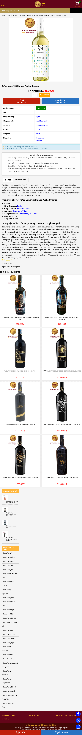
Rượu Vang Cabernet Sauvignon (10, 665)
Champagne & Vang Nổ (9, 624)
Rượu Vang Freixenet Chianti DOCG (11, 539)
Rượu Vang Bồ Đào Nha (9, 604)
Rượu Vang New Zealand (8, 584)
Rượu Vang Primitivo (6, 673)
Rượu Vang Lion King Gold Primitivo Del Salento (20, 478)
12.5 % (38, 129)
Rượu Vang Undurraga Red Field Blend (11, 514)
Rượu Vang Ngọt (9, 643)
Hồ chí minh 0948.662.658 (60, 101)
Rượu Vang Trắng (42, 125)
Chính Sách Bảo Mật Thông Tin (9, 697)
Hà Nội (20, 732)
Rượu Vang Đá (8, 655)
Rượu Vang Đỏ (8, 630)
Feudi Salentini (41, 121)
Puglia (38, 117)
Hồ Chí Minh (61, 732)
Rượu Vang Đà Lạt (9, 618)
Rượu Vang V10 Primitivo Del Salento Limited (62, 478)
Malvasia (39, 140)
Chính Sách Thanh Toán (9, 705)
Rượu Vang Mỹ (8, 570)
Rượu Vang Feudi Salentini (32, 15)
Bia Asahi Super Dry (11, 526)
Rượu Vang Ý (19, 15)
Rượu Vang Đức (8, 598)
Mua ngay (44, 95)
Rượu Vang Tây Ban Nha (9, 576)
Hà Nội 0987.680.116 (21, 101)
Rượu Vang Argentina (6, 591)
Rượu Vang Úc (8, 565)
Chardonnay (40, 138)
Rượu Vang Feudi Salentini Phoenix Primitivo (20, 371)
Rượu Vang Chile (9, 557)
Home (3, 15)
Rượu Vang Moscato (6, 649)
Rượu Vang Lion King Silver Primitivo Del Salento (62, 424)
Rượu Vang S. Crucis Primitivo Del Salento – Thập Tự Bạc (20, 318)
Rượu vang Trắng (20, 211)
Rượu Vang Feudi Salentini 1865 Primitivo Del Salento (62, 371)
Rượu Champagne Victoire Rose (12, 501)
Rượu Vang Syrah (9, 691)
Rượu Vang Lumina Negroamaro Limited (20, 424)
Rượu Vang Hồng (9, 638)
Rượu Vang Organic (10, 659)
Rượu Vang (10, 15)
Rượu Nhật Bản (8, 614)
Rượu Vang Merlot (9, 687)
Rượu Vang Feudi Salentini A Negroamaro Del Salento (61, 318)
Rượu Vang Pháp (9, 561)
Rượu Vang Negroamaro (6, 681)
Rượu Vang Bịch (8, 610)
